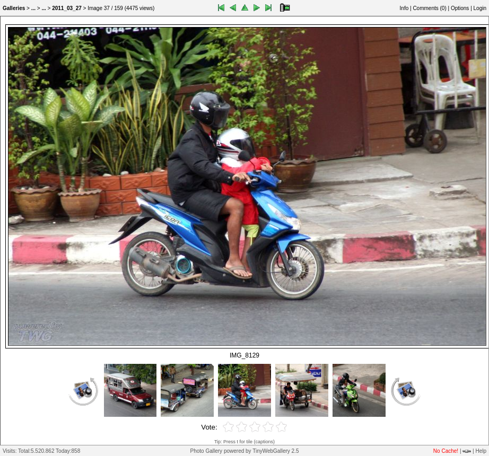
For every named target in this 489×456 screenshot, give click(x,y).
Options (460, 8)
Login (480, 8)
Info (404, 8)
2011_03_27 (67, 8)
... (33, 8)
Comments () (429, 8)
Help (480, 451)
